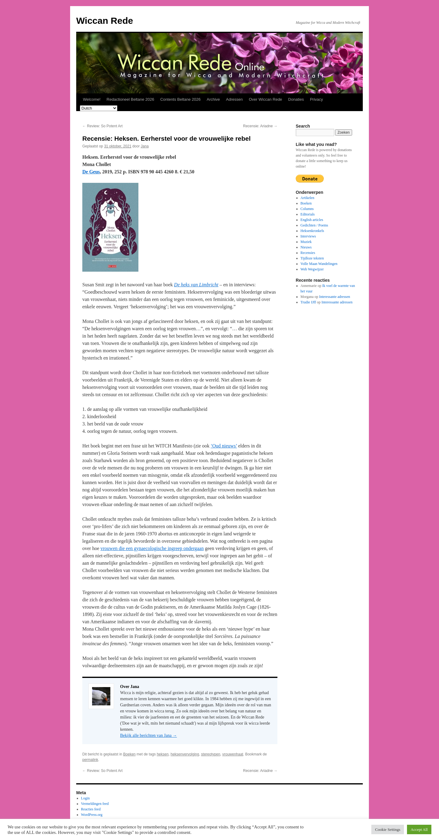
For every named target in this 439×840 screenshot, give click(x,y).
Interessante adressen (334, 297)
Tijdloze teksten (312, 258)
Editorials (308, 214)
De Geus (91, 171)
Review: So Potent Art (102, 126)
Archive (213, 99)
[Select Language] (98, 108)
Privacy (316, 99)
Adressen (234, 99)
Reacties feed (91, 809)
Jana (145, 146)
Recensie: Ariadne (260, 126)
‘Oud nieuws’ (224, 445)
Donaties (296, 99)
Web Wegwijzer (312, 269)
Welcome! (92, 99)
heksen (163, 754)
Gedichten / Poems (314, 225)
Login (85, 798)
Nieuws (306, 247)
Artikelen (307, 198)
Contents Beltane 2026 (180, 99)
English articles (312, 220)
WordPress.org (91, 815)
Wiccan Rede (104, 21)
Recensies (308, 253)
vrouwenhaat (232, 754)
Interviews (308, 236)
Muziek (306, 242)
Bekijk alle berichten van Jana (148, 735)
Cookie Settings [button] (387, 829)
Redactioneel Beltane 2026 (130, 99)
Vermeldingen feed (95, 804)
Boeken (129, 754)
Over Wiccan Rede (265, 99)
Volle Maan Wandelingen (319, 264)
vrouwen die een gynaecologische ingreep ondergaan (152, 548)
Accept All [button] (419, 829)
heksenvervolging (185, 754)
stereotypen (210, 754)
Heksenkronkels (312, 231)
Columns (307, 209)
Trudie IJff (308, 302)
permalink (90, 760)
